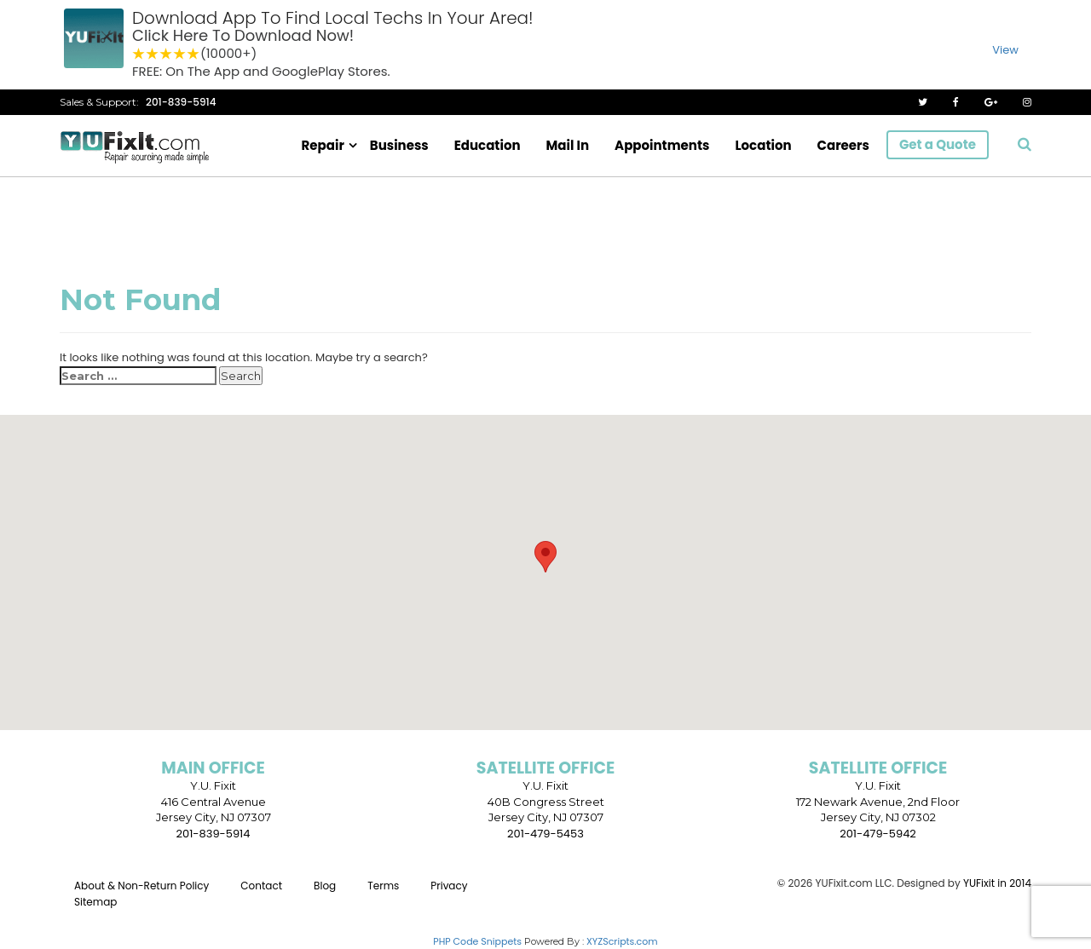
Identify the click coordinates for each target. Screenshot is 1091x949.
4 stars (180, 54)
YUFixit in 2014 (997, 883)
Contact (261, 885)
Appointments (662, 145)
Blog (325, 885)
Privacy (448, 885)
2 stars (152, 54)
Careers (843, 145)
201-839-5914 (181, 102)
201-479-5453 (545, 833)
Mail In (568, 145)
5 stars (193, 54)
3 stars (166, 54)
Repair (323, 145)
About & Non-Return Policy (141, 885)
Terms (383, 885)
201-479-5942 (878, 833)
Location (763, 145)
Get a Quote (937, 144)
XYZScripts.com (622, 941)
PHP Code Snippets (477, 941)
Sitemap (95, 901)
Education (487, 145)
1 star (139, 54)
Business (399, 145)
